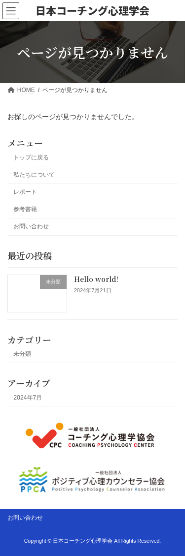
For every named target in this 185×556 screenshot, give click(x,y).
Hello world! (96, 279)
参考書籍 (25, 209)
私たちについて (34, 174)
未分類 (22, 354)
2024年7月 (27, 397)
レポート (25, 191)
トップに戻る (31, 157)
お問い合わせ (31, 226)
